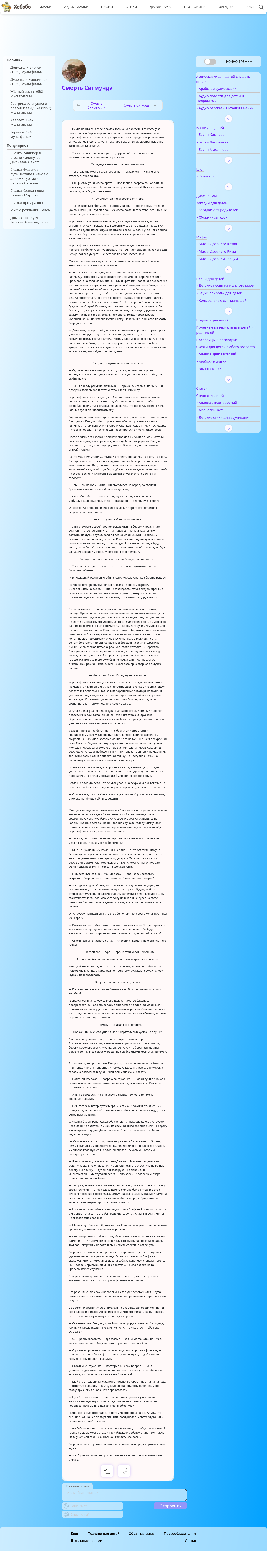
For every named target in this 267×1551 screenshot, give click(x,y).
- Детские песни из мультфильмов (223, 295)
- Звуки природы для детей (230, 305)
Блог (247, 7)
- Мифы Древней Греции (228, 267)
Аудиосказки (75, 7)
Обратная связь (142, 1533)
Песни (106, 7)
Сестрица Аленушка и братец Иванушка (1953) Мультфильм (30, 108)
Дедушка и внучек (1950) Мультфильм (26, 69)
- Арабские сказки (222, 383)
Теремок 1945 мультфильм (22, 134)
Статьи (190, 1540)
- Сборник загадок (222, 225)
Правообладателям (180, 1533)
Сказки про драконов (28, 202)
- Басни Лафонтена (223, 150)
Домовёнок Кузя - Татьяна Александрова (29, 219)
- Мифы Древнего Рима (227, 259)
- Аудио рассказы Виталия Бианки (229, 113)
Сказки (44, 7)
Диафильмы (158, 7)
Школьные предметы (88, 1540)
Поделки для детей (103, 1533)
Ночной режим (239, 61)
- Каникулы (216, 184)
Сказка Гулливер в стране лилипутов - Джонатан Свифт (26, 157)
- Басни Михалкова (223, 157)
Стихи (129, 7)
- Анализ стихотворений (227, 424)
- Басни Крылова (221, 142)
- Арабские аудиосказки (227, 92)
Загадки (223, 7)
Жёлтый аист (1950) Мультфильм (26, 93)
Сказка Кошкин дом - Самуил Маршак (28, 192)
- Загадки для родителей (228, 217)
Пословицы (193, 7)
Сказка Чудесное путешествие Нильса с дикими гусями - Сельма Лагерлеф (29, 176)
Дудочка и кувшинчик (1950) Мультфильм (28, 81)
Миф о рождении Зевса (30, 210)
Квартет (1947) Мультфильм (22, 122)
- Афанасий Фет (220, 432)
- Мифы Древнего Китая (227, 252)
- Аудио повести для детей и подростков (231, 101)
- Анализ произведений (227, 376)
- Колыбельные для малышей (223, 315)
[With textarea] (124, 1495)
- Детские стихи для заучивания (224, 441)
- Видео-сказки (219, 391)
